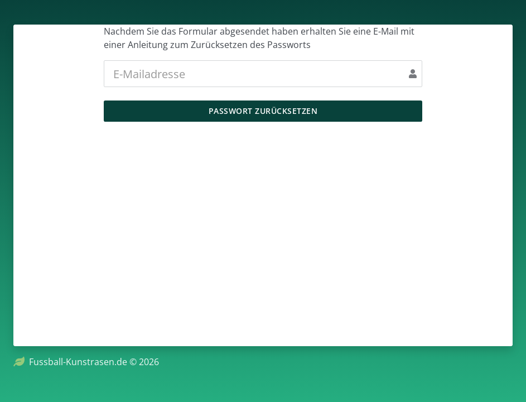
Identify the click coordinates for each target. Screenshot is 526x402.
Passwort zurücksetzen (263, 111)
